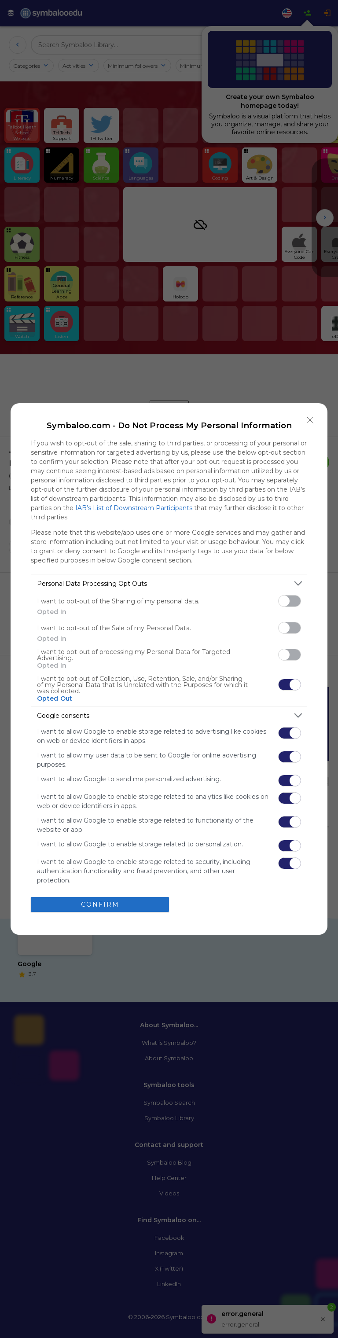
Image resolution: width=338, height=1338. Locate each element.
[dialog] (169, 669)
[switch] (289, 601)
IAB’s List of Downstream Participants (133, 508)
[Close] (310, 420)
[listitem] (169, 583)
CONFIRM (100, 904)
